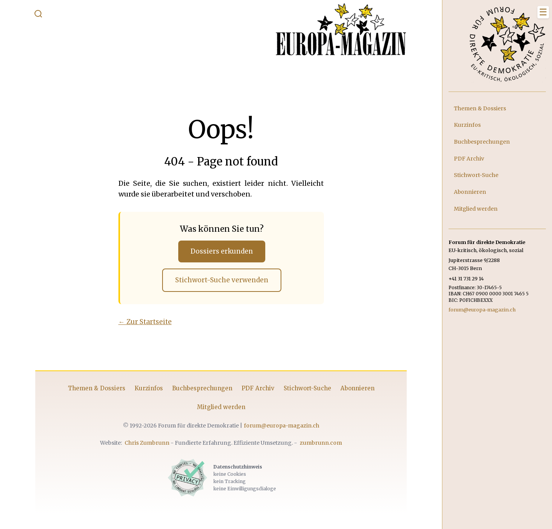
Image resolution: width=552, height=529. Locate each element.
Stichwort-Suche (305, 390)
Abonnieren (355, 390)
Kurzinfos (146, 390)
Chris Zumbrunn (144, 445)
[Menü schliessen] (543, 12)
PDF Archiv (255, 390)
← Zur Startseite (142, 324)
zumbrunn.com (318, 445)
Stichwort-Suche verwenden (219, 281)
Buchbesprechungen (199, 390)
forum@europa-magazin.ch (279, 427)
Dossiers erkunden (219, 251)
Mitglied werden (218, 409)
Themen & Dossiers (94, 390)
